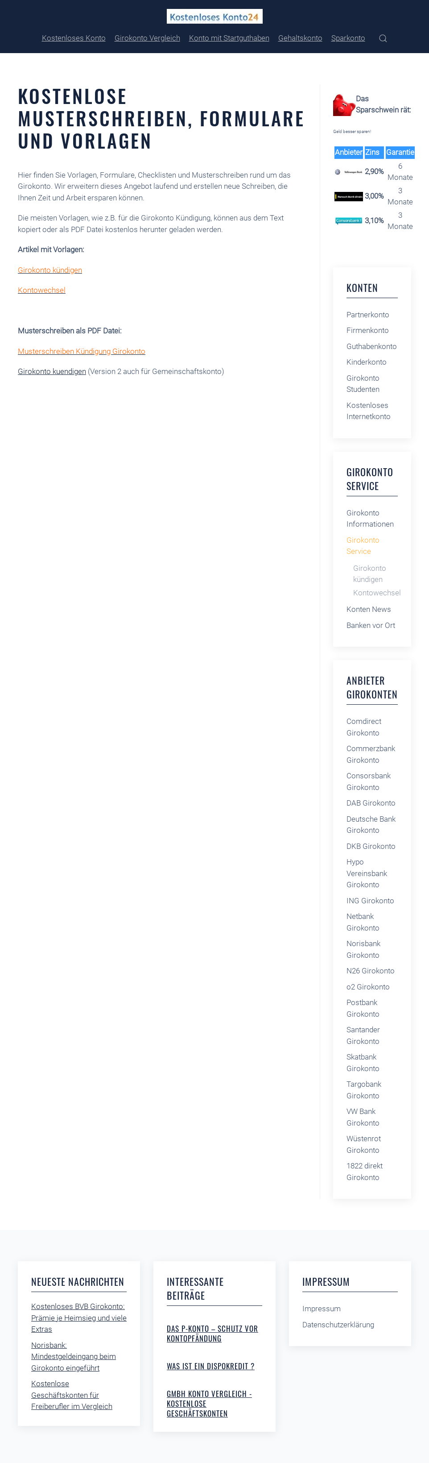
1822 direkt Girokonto (364, 1171)
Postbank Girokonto (363, 1008)
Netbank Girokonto (363, 922)
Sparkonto (348, 37)
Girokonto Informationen (370, 518)
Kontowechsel (377, 592)
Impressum (321, 1308)
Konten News (368, 609)
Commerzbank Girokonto (370, 754)
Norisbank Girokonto (363, 949)
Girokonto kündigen (369, 574)
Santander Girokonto (363, 1035)
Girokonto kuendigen (52, 371)
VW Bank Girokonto (363, 1117)
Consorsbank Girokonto (368, 781)
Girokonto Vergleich (147, 37)
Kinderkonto (366, 361)
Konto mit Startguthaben (229, 37)
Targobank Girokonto (363, 1090)
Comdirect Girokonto (363, 727)
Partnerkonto (367, 314)
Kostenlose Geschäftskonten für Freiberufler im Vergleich (71, 1395)
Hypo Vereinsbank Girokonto (366, 873)
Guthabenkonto (371, 346)
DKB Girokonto (371, 846)
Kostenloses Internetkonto (368, 411)
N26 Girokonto (370, 970)
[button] (383, 38)
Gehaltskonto (300, 37)
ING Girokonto (370, 900)
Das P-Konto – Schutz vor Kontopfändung (212, 1333)
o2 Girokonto (368, 986)
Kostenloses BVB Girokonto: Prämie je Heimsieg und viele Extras (79, 1318)
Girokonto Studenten (363, 384)
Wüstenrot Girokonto (363, 1144)
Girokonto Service (363, 546)
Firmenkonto (367, 330)
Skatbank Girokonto (363, 1062)
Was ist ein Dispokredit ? (211, 1366)
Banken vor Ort (370, 625)
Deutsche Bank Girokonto (371, 825)
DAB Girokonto (371, 802)
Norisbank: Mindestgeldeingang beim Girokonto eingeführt (73, 1356)
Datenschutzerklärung (338, 1324)
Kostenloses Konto (74, 37)
